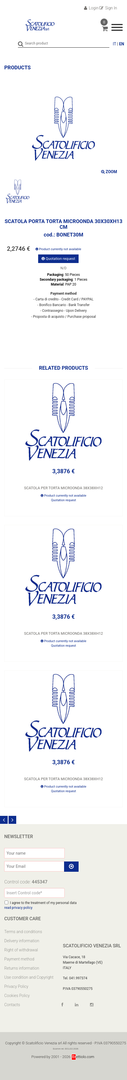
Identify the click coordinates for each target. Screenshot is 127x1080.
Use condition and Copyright (29, 977)
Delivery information (21, 941)
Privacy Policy (16, 986)
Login (91, 8)
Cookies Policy (17, 995)
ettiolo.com (82, 1057)
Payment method (19, 959)
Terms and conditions (23, 931)
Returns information (21, 968)
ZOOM (109, 171)
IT (114, 44)
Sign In (108, 8)
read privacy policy (18, 908)
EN (121, 44)
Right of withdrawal (21, 950)
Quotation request (58, 258)
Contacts (12, 1004)
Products (17, 67)
